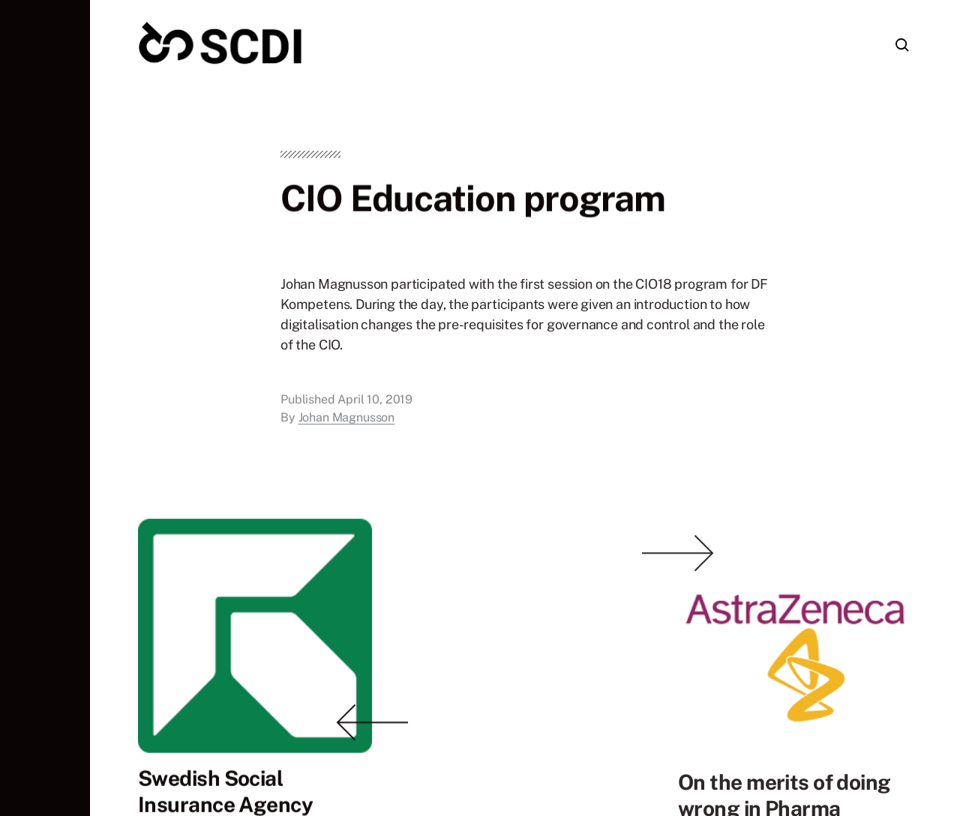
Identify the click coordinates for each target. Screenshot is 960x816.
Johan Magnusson (346, 421)
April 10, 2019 (375, 403)
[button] (45, 408)
